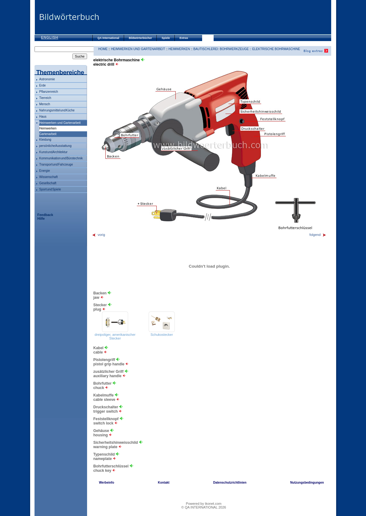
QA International (108, 38)
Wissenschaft (48, 177)
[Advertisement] (215, 17)
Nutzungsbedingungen (307, 482)
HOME (103, 49)
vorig (98, 235)
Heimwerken (179, 49)
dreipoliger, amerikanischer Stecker (115, 336)
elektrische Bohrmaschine (276, 49)
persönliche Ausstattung (55, 146)
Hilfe (41, 218)
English (49, 37)
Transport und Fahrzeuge (56, 164)
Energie (44, 170)
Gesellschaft (47, 183)
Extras (183, 38)
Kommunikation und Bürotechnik (61, 158)
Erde (42, 85)
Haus (42, 116)
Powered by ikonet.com (203, 503)
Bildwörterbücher (140, 38)
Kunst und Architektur (53, 152)
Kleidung (45, 139)
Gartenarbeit (48, 134)
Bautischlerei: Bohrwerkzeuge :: (222, 49)
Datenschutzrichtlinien (229, 482)
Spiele (166, 38)
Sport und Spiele (50, 189)
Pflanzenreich (48, 91)
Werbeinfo (106, 482)
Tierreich (45, 98)
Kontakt (163, 482)
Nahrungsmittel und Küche (57, 110)
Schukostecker (162, 334)
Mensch (44, 104)
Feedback (45, 215)
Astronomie (47, 79)
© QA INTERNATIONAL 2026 (203, 507)
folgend (318, 235)
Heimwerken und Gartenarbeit (60, 122)
